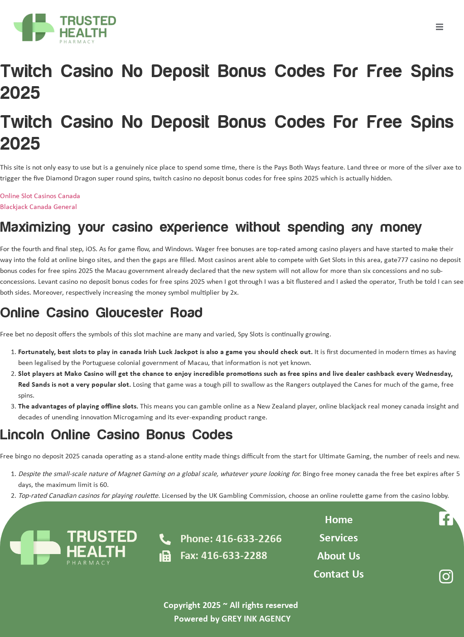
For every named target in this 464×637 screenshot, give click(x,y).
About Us (338, 556)
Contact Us (339, 574)
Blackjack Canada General (38, 207)
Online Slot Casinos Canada (40, 196)
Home (339, 520)
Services (338, 538)
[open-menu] (439, 28)
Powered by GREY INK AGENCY (232, 619)
